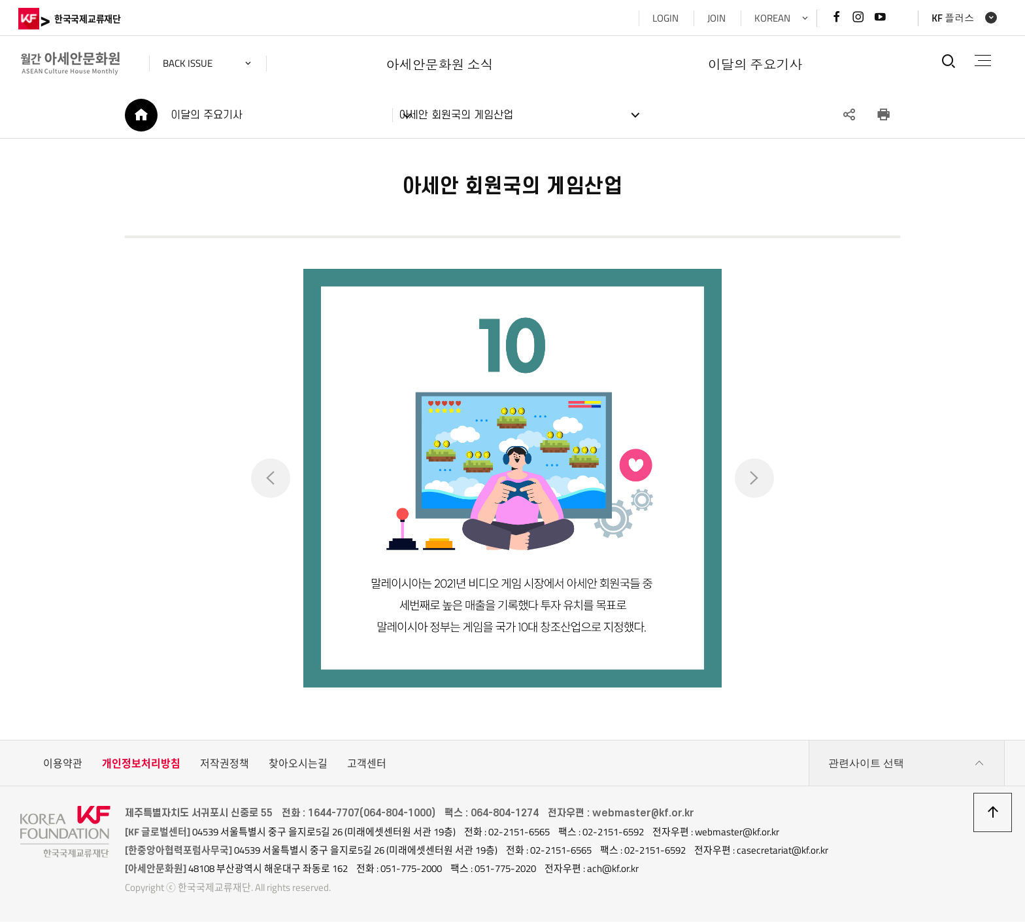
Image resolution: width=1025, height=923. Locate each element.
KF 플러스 (951, 18)
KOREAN (770, 18)
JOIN (714, 18)
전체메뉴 (981, 60)
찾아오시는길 (298, 765)
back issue (189, 63)
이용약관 (62, 765)
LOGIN (663, 18)
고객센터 (366, 765)
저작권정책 (224, 765)
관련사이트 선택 (906, 765)
